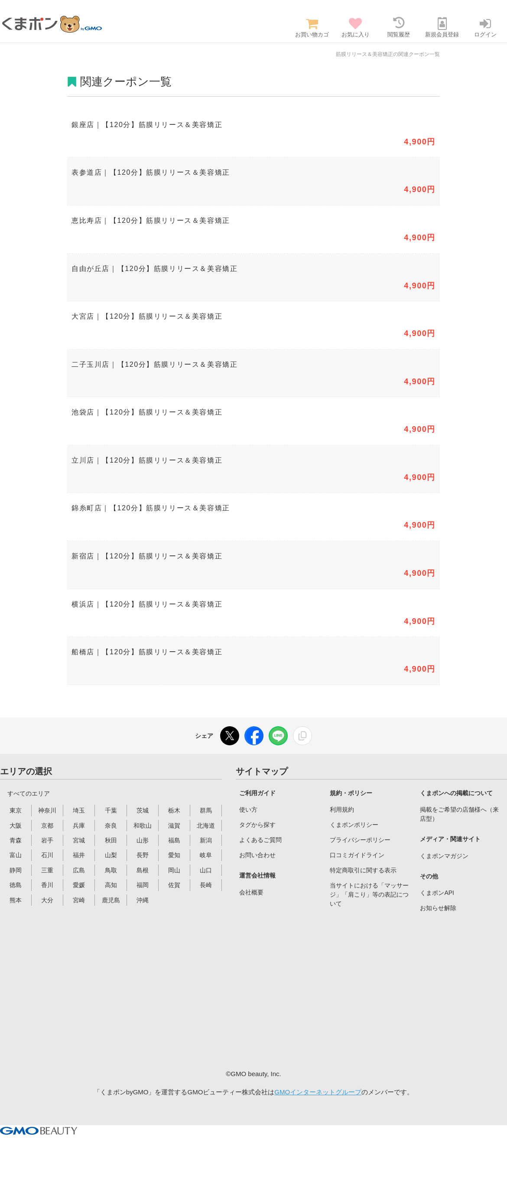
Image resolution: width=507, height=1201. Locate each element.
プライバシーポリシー (360, 839)
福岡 (142, 884)
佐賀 (174, 884)
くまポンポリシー (354, 824)
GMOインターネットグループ (317, 1092)
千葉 (111, 810)
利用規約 (342, 809)
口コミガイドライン (357, 855)
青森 (16, 840)
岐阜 (206, 855)
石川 (47, 855)
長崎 (206, 884)
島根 (142, 870)
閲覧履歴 (398, 27)
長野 (142, 855)
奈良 (111, 825)
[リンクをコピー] (302, 735)
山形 (142, 840)
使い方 (248, 809)
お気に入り (355, 27)
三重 (47, 870)
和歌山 (142, 825)
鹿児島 (111, 900)
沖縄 (142, 900)
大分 (47, 900)
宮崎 (79, 900)
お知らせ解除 (438, 907)
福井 (79, 855)
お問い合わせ (257, 855)
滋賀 (174, 825)
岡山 (174, 870)
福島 (174, 840)
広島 (79, 870)
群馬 (206, 810)
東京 (16, 810)
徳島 (16, 884)
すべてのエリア (28, 793)
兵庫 (79, 825)
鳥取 (111, 870)
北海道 (206, 825)
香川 (47, 884)
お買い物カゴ (312, 27)
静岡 (16, 870)
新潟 (206, 840)
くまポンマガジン (444, 855)
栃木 (174, 810)
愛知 (174, 855)
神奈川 (47, 810)
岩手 (47, 840)
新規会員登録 (442, 27)
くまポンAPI (437, 892)
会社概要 (251, 892)
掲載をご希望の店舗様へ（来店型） (459, 814)
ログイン (485, 27)
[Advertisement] (307, 989)
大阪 (16, 825)
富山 (16, 855)
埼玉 (79, 810)
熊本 (16, 900)
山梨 (111, 855)
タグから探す (257, 824)
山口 (206, 870)
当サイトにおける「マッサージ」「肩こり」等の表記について (369, 894)
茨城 (142, 810)
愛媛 (79, 884)
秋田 (111, 840)
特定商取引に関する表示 (363, 870)
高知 (111, 884)
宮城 (79, 840)
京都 (47, 825)
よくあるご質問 (260, 839)
